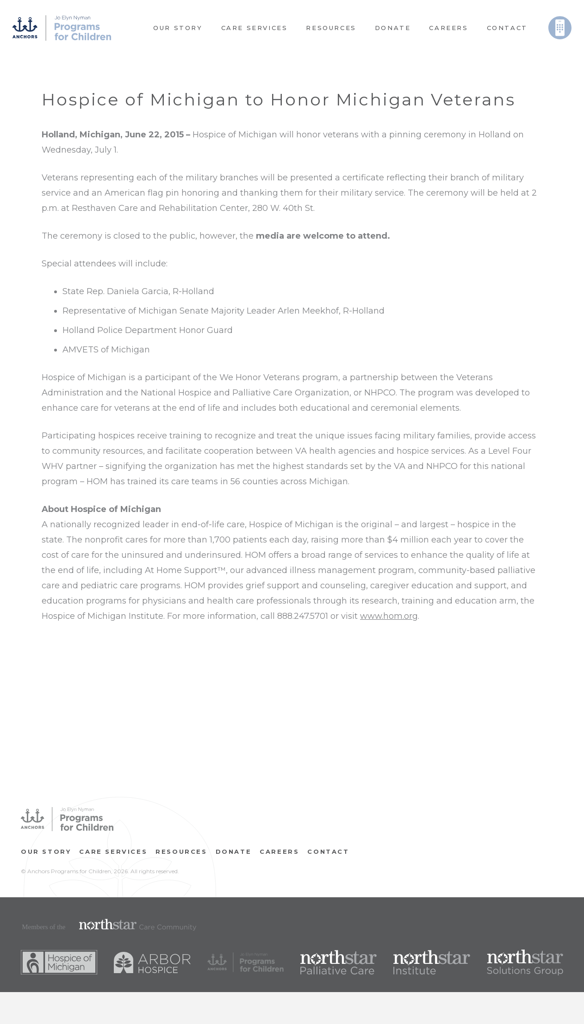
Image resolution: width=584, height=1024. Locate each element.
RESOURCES (181, 851)
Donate (234, 851)
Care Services (113, 851)
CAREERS (279, 851)
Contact (328, 851)
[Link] (61, 28)
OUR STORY (46, 851)
